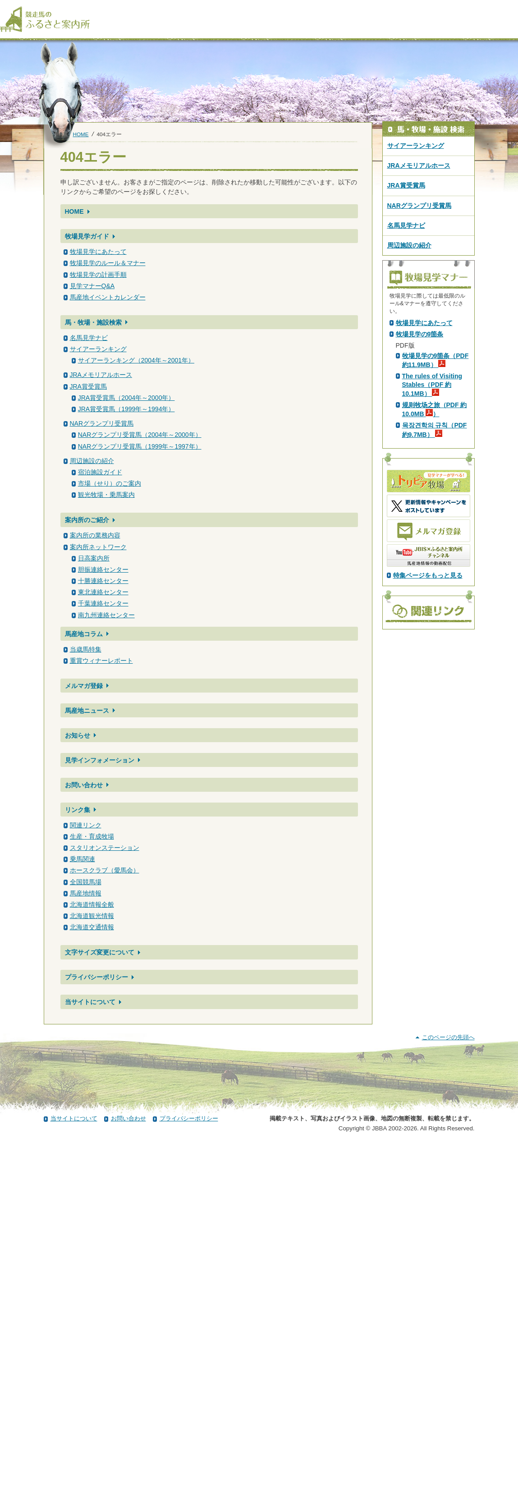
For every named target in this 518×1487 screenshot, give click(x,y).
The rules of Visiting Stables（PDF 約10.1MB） (432, 543)
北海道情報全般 (92, 904)
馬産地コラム (84, 634)
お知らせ (77, 735)
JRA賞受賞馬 (88, 386)
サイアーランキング (98, 349)
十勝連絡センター (103, 580)
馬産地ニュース (87, 710)
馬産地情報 (85, 893)
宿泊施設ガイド (100, 472)
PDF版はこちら (420, 399)
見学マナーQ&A (92, 285)
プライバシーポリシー (96, 977)
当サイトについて (90, 1001)
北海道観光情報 (92, 915)
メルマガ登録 (84, 685)
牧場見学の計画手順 (98, 274)
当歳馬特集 (85, 649)
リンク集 (77, 809)
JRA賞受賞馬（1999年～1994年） (126, 409)
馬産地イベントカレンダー (108, 297)
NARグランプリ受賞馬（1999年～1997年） (140, 446)
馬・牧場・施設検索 (93, 322)
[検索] (512, 8)
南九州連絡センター (106, 615)
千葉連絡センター (103, 603)
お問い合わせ (84, 785)
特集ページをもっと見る (428, 734)
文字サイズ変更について (99, 952)
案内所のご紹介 (87, 519)
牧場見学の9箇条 (420, 492)
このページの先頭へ (448, 1380)
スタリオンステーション (104, 847)
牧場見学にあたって (98, 251)
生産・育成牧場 (92, 836)
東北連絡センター (103, 592)
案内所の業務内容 (95, 535)
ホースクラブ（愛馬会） (104, 870)
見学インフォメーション (99, 760)
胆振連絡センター (103, 569)
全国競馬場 (85, 882)
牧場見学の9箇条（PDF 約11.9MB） (435, 519)
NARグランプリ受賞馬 (102, 423)
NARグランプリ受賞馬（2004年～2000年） (140, 434)
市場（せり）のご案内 (109, 483)
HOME (81, 134)
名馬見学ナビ (89, 337)
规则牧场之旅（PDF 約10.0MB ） (434, 568)
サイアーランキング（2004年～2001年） (136, 360)
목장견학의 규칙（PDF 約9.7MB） (434, 588)
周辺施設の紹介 (92, 460)
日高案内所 (94, 558)
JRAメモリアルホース (101, 374)
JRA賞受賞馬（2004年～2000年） (126, 397)
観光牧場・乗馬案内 (106, 494)
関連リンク (85, 825)
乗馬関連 (82, 859)
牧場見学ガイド (87, 236)
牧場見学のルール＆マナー (108, 262)
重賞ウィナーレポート (101, 660)
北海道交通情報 (92, 927)
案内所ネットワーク (98, 547)
